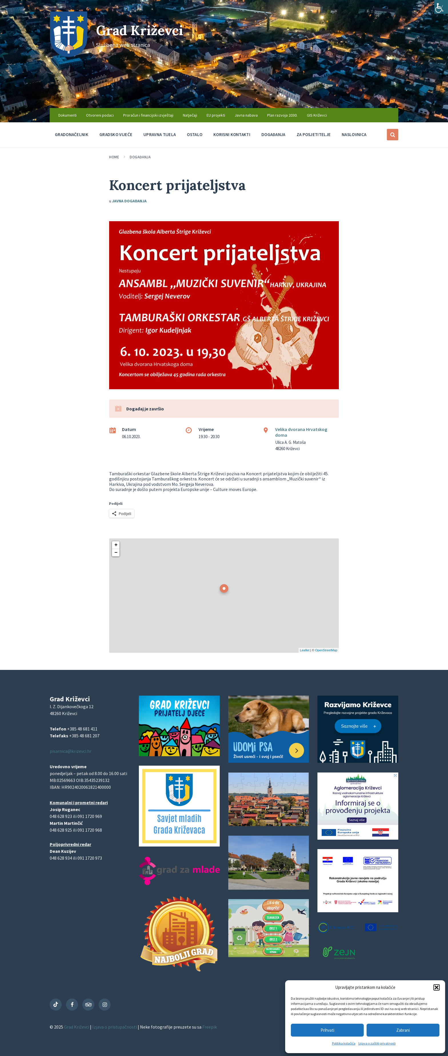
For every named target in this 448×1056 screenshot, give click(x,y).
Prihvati (327, 1030)
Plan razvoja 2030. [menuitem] (282, 115)
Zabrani (403, 1030)
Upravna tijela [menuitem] (159, 134)
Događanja (140, 157)
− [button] (115, 552)
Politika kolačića (343, 1043)
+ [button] (115, 545)
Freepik (209, 1027)
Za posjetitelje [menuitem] (314, 134)
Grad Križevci (141, 30)
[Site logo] (68, 55)
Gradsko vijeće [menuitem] (115, 134)
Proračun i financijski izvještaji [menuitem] (148, 115)
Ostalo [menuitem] (194, 134)
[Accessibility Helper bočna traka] (441, 7)
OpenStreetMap (326, 650)
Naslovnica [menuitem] (354, 134)
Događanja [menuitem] (273, 134)
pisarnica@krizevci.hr (70, 751)
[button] (436, 987)
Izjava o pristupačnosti (115, 1027)
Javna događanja (129, 200)
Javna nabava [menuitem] (246, 115)
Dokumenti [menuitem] (67, 115)
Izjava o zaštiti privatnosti (377, 1043)
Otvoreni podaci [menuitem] (100, 115)
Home (114, 157)
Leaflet (304, 650)
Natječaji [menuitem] (190, 115)
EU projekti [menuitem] (216, 115)
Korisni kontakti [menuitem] (231, 134)
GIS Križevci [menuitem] (317, 115)
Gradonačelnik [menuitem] (71, 134)
